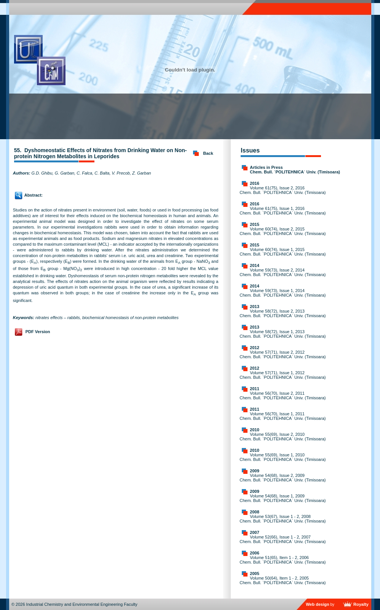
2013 (254, 306)
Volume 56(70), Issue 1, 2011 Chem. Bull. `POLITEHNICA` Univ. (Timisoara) (282, 416)
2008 (254, 512)
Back (208, 153)
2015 (254, 224)
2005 (254, 573)
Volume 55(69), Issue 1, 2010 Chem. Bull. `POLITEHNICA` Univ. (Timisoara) (282, 457)
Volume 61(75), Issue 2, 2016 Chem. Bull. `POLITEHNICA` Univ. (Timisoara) (282, 190)
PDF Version (38, 331)
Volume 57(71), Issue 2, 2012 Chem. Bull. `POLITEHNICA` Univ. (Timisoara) (282, 354)
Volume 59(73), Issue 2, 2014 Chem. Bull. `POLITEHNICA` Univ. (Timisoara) (282, 272)
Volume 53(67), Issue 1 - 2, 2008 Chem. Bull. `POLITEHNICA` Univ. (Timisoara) (282, 518)
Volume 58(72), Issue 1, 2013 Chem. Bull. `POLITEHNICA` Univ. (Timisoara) (282, 333)
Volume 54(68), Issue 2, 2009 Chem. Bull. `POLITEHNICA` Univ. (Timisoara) (282, 477)
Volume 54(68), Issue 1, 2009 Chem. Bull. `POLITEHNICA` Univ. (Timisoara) (282, 498)
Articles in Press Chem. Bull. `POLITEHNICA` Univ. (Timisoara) (295, 169)
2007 (254, 532)
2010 (254, 429)
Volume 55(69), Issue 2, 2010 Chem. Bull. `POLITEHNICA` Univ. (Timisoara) (282, 436)
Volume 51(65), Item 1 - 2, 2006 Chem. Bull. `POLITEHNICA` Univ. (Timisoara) (282, 559)
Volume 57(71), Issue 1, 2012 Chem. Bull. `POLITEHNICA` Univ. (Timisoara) (282, 375)
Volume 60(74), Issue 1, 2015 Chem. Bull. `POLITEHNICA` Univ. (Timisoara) (282, 251)
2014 (254, 265)
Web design (317, 604)
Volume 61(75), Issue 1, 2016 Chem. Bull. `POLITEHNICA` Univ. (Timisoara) (282, 210)
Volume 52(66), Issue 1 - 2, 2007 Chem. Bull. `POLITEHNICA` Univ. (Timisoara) (282, 539)
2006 (254, 553)
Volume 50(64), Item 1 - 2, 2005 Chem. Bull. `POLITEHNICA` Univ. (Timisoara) (282, 580)
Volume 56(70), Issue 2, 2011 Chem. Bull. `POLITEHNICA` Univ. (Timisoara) (282, 395)
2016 (254, 183)
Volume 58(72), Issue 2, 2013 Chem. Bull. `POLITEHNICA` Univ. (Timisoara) (282, 313)
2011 (254, 388)
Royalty (361, 604)
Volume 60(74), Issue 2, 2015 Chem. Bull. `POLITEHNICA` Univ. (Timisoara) (282, 231)
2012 (254, 347)
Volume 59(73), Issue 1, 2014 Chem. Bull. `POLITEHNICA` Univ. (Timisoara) (282, 292)
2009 (254, 471)
